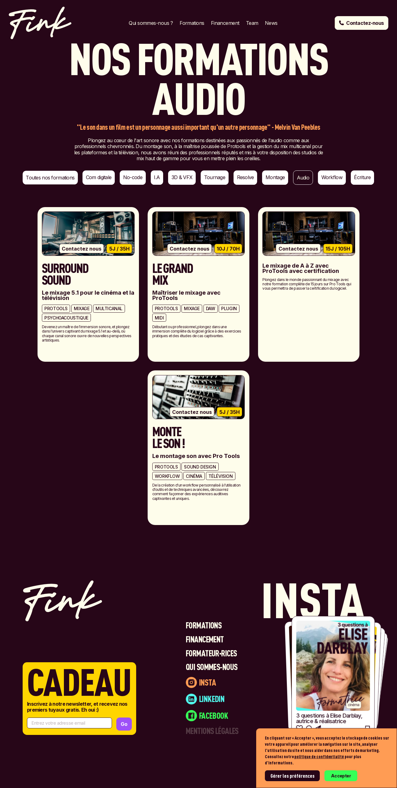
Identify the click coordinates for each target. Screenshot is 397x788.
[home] (40, 23)
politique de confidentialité (319, 756)
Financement (225, 22)
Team (252, 22)
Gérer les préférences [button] (292, 776)
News (271, 22)
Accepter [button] (341, 775)
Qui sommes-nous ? (151, 22)
